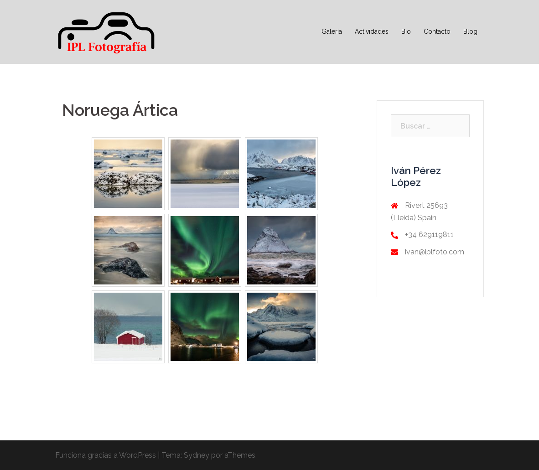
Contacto (437, 31)
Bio (406, 31)
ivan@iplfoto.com (434, 252)
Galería (331, 31)
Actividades (372, 31)
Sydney (196, 455)
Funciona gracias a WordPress (105, 455)
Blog (470, 31)
